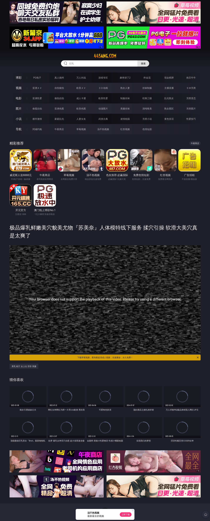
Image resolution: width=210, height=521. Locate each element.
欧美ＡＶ (81, 88)
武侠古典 (103, 118)
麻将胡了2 (125, 77)
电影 (19, 98)
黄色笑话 (169, 118)
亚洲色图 (59, 108)
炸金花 (147, 77)
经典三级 (147, 98)
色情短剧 (147, 129)
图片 (19, 108)
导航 (19, 129)
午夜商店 (59, 129)
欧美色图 (81, 108)
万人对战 (81, 77)
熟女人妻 (125, 88)
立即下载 (126, 514)
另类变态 (191, 98)
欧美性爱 (103, 98)
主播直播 (169, 88)
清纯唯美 (147, 108)
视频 (19, 88)
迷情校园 (125, 118)
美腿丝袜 (125, 108)
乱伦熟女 (169, 98)
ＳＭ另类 (191, 88)
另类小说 (147, 118)
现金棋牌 (169, 77)
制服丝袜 (125, 98)
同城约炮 (37, 129)
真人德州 (59, 77)
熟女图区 (169, 108)
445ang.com (105, 56)
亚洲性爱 (37, 98)
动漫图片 (103, 108)
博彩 (19, 78)
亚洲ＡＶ (37, 88)
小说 (19, 119)
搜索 (143, 63)
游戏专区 (103, 77)
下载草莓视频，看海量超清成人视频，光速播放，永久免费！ (138, 357)
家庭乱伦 (59, 118)
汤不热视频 (103, 129)
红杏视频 (125, 129)
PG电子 (37, 77)
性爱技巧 (191, 118)
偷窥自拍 (37, 108)
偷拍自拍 (59, 98)
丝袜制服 (147, 88)
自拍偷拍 (59, 88)
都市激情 (37, 118)
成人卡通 (81, 98)
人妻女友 (81, 118)
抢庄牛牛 (191, 77)
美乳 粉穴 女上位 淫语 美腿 (24, 366)
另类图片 (191, 108)
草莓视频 (81, 129)
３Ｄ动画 (103, 88)
